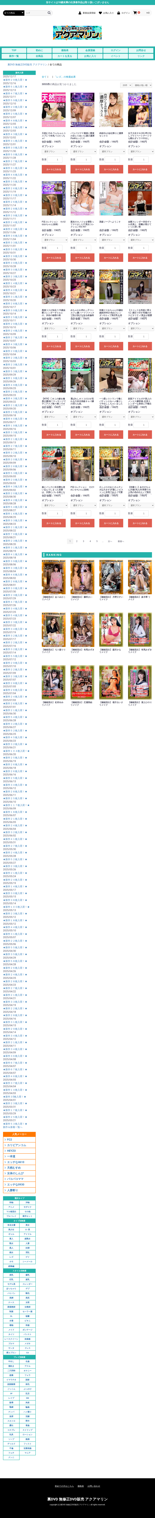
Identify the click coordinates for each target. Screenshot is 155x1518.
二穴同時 (11, 1371)
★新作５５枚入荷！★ (15, 656)
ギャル (11, 1234)
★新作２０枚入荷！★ (15, 106)
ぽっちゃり (11, 1288)
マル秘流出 (11, 1211)
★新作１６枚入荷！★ (15, 513)
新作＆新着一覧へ (12, 1127)
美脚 (11, 1298)
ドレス (27, 1348)
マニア (27, 1453)
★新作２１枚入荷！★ (15, 405)
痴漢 (28, 1439)
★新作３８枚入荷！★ (15, 900)
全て (44, 76)
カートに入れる (53, 169)
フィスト (27, 1444)
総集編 (11, 1266)
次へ (110, 541)
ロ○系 (27, 1229)
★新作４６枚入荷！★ (15, 174)
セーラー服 (27, 1311)
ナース (11, 1302)
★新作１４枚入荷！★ (15, 283)
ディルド (11, 1444)
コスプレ (11, 1430)
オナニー (27, 1371)
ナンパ (11, 1412)
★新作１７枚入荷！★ (15, 1110)
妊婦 (28, 1248)
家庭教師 (11, 1307)
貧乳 (28, 1279)
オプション (48, 146)
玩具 (11, 1434)
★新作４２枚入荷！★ (15, 500)
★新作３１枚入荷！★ (15, 140)
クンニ (11, 1457)
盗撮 (11, 1375)
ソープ (11, 1439)
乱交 (28, 1393)
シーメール (27, 1261)
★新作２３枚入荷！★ (15, 229)
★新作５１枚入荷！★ (15, 86)
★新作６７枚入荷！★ (15, 1062)
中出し (11, 1361)
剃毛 (28, 1384)
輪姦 (28, 1407)
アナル (27, 1366)
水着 (11, 1321)
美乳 (11, 1275)
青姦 (28, 1425)
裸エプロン (11, 1353)
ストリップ (27, 1430)
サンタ (11, 1348)
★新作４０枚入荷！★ (15, 290)
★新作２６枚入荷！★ (15, 188)
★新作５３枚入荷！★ (15, 371)
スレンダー (27, 1284)
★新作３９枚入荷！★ (15, 262)
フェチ (11, 1453)
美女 (28, 1225)
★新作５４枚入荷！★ (15, 507)
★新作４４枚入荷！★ (15, 927)
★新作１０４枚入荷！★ (16, 751)
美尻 (28, 1298)
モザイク (27, 1207)
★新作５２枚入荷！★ (15, 730)
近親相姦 (27, 1448)
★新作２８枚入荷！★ (15, 208)
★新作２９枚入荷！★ (15, 79)
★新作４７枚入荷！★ (15, 93)
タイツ (11, 1334)
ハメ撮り (27, 1412)
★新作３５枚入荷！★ (15, 181)
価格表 (64, 50)
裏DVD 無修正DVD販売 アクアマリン (77, 1499)
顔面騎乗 (11, 1384)
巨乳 (11, 1279)
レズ (11, 1257)
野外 (28, 1421)
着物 (11, 1325)
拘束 (28, 1402)
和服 (28, 1325)
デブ (28, 1288)
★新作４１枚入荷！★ (15, 554)
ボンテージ (27, 1330)
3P (11, 1393)
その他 (27, 1211)
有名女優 (11, 1225)
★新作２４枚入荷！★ (15, 222)
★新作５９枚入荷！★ (15, 100)
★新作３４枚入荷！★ (15, 608)
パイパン (11, 1293)
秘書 (28, 1316)
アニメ (11, 1207)
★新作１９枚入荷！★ (15, 378)
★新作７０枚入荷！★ (15, 534)
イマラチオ (11, 1380)
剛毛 (28, 1293)
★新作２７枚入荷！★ (15, 161)
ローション (27, 1434)
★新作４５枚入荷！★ (15, 737)
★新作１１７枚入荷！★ (16, 805)
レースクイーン (11, 1339)
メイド (11, 1330)
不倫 (11, 1448)
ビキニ (27, 1321)
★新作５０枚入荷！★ (15, 154)
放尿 (11, 1416)
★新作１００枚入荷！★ (16, 906)
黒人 (11, 1248)
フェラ (27, 1375)
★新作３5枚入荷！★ (14, 1096)
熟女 (11, 1243)
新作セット (27, 1216)
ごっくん (11, 1389)
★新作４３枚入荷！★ (15, 134)
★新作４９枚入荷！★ (15, 385)
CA (27, 1353)
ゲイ (28, 1257)
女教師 (27, 1307)
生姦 (28, 1361)
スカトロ (11, 1421)
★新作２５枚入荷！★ (15, 113)
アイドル (27, 1234)
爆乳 (28, 1275)
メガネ (27, 1343)
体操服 (27, 1339)
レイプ (11, 1398)
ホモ (11, 1261)
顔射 (28, 1380)
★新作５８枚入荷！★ (15, 961)
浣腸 (28, 1416)
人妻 (28, 1243)
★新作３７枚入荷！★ (15, 1083)
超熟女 (27, 1239)
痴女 (11, 1252)
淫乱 (28, 1252)
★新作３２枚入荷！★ (15, 452)
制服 (11, 1311)
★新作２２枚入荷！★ (15, 642)
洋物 (28, 1202)
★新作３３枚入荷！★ (15, 242)
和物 (11, 1202)
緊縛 (11, 1407)
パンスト (27, 1334)
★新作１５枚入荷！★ (15, 127)
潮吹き (11, 1366)
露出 (11, 1425)
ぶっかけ (27, 1389)
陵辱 (11, 1402)
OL (11, 1316)
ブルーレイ (11, 1216)
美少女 (11, 1229)
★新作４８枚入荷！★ (15, 120)
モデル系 (11, 1284)
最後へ (121, 541)
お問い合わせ (93, 1486)
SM (27, 1398)
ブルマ (11, 1343)
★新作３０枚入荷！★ (15, 147)
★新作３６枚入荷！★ (15, 235)
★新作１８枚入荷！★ (15, 812)
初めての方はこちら (64, 1486)
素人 (11, 1239)
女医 (28, 1302)
